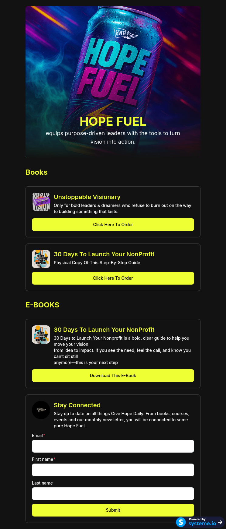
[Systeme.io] (200, 522)
